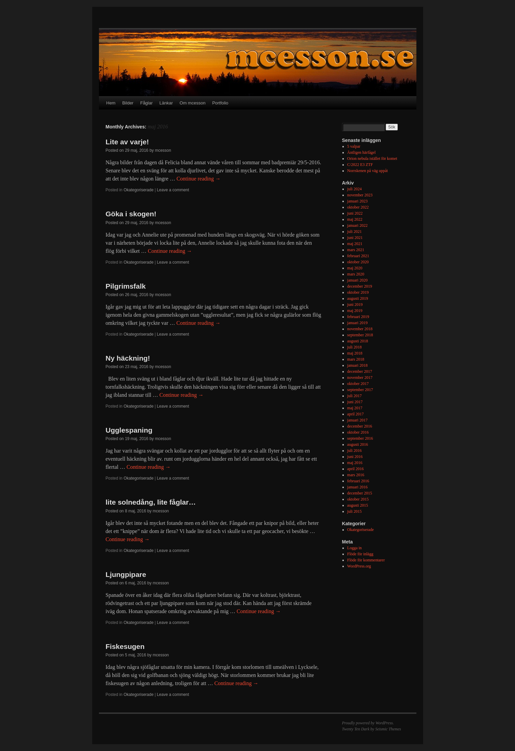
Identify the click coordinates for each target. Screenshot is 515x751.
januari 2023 (357, 201)
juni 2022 (355, 213)
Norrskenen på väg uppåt (367, 170)
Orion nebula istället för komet (372, 158)
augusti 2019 (357, 298)
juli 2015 (354, 511)
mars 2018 (355, 359)
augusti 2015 (357, 505)
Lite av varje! (127, 142)
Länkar (166, 102)
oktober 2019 (358, 292)
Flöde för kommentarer (366, 560)
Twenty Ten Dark (355, 729)
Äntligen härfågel (361, 152)
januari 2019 (357, 322)
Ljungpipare (126, 574)
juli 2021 (354, 231)
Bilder (127, 102)
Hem (110, 102)
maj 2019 (354, 310)
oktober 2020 (358, 262)
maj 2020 (354, 268)
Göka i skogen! (131, 214)
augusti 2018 (357, 341)
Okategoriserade (139, 190)
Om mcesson (193, 102)
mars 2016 (355, 475)
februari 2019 (358, 316)
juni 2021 (355, 237)
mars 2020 (355, 274)
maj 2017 (354, 408)
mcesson (163, 150)
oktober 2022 (358, 207)
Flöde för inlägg (360, 554)
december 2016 (359, 426)
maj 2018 (354, 353)
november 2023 (359, 195)
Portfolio (220, 102)
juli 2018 (354, 347)
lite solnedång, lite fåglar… (151, 502)
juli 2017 (354, 395)
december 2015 (359, 493)
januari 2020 (357, 280)
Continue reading (199, 178)
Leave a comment (173, 190)
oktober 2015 (358, 499)
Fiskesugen (125, 646)
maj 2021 (354, 243)
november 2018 (359, 328)
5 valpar (353, 146)
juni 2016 (355, 456)
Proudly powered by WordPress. (368, 723)
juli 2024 (354, 189)
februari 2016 (358, 481)
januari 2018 (357, 365)
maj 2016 (354, 462)
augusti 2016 (357, 444)
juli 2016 (354, 450)
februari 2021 (358, 255)
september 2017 (360, 389)
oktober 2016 (358, 432)
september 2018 (360, 335)
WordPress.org (359, 566)
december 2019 (359, 286)
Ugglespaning (129, 430)
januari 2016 (357, 487)
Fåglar (146, 102)
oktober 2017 (358, 383)
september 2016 (360, 438)
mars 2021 (355, 249)
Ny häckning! (128, 358)
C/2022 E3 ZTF (360, 164)
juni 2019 (355, 304)
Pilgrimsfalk (126, 286)
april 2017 (355, 414)
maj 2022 (354, 219)
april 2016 (355, 468)
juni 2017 (355, 401)
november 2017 (359, 377)
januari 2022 (357, 225)
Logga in (354, 548)
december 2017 (359, 371)
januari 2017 (357, 420)
